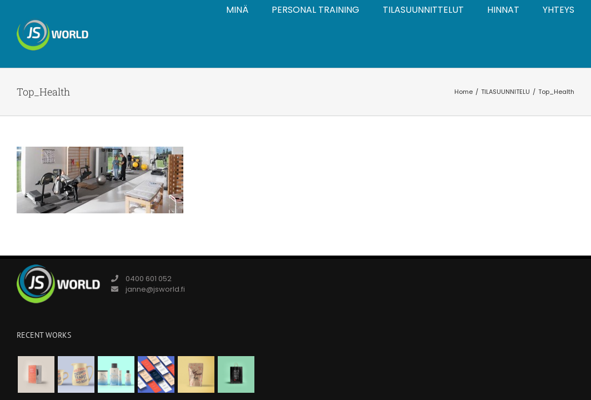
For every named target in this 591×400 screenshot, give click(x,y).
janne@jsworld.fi (155, 289)
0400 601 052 (149, 278)
